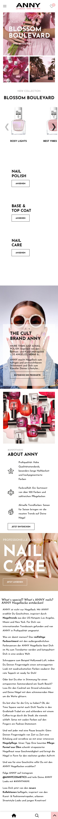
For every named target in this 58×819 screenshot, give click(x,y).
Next (52, 124)
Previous (5, 124)
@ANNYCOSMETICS (15, 777)
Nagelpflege (10, 743)
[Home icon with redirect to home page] (14, 816)
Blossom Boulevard (29, 32)
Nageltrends (10, 618)
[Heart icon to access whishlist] (52, 7)
